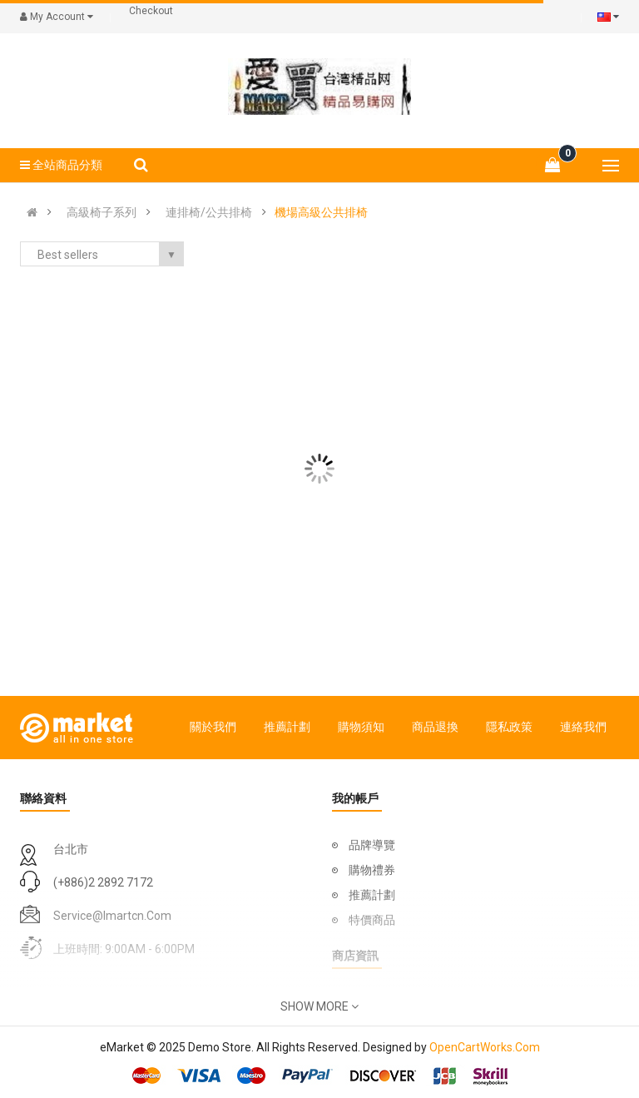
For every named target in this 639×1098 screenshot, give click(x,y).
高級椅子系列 (101, 212)
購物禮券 (372, 870)
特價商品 (372, 920)
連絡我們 (583, 726)
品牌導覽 (372, 845)
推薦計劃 (287, 726)
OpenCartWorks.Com (484, 1047)
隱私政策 (509, 726)
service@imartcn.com (112, 915)
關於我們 (213, 726)
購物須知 (361, 726)
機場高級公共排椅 (321, 212)
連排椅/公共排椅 (209, 212)
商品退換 (435, 726)
